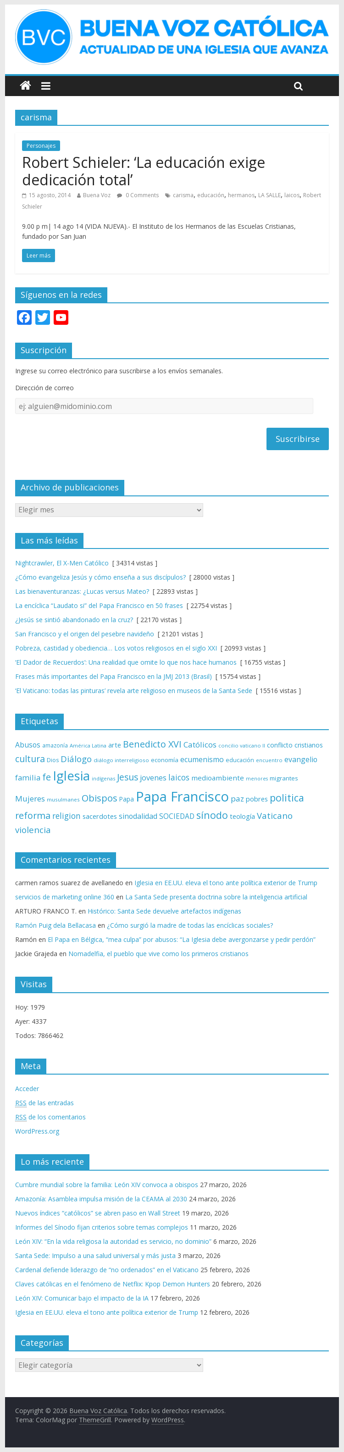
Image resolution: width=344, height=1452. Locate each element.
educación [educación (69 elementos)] (240, 760)
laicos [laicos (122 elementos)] (178, 777)
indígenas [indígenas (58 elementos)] (103, 778)
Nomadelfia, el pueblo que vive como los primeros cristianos (158, 953)
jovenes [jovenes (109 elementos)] (153, 778)
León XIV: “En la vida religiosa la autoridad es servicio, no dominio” (113, 1241)
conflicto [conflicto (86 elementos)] (280, 745)
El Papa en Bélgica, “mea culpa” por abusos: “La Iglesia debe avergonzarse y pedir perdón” (182, 939)
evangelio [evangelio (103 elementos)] (300, 759)
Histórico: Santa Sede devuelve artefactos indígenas (164, 911)
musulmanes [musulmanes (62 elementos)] (63, 799)
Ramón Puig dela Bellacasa (55, 925)
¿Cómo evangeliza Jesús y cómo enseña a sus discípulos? (100, 577)
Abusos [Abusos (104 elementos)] (27, 745)
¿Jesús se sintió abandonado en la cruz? (74, 619)
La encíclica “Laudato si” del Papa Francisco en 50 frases (99, 605)
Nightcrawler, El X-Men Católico (62, 563)
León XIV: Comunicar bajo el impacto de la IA (82, 1298)
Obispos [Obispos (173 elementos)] (99, 797)
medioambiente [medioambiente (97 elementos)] (217, 777)
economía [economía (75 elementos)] (164, 760)
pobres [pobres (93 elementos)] (257, 798)
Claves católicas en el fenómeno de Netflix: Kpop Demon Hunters (112, 1284)
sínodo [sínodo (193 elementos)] (212, 815)
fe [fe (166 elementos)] (46, 777)
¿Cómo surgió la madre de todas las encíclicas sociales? (190, 925)
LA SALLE (269, 195)
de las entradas (44, 1103)
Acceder (27, 1088)
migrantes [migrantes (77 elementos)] (284, 778)
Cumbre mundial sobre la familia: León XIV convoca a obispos (106, 1184)
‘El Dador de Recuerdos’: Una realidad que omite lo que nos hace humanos (126, 662)
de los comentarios (50, 1117)
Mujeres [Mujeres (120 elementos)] (30, 798)
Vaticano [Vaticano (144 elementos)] (275, 815)
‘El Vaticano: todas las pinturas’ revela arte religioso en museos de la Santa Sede (133, 690)
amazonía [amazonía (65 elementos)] (55, 745)
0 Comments (138, 195)
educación (210, 195)
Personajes (41, 146)
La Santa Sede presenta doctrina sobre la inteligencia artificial (216, 897)
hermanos (241, 195)
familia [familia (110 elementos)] (27, 777)
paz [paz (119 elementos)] (237, 798)
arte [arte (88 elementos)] (114, 745)
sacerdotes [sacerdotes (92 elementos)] (100, 816)
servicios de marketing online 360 (64, 897)
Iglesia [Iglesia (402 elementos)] (71, 775)
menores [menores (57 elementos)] (257, 778)
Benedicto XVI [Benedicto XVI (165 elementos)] (152, 744)
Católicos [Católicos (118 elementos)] (199, 744)
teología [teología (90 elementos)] (242, 816)
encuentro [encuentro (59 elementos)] (269, 760)
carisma (183, 195)
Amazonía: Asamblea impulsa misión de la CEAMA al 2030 (101, 1198)
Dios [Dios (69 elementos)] (53, 760)
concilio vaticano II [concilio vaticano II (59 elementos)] (241, 745)
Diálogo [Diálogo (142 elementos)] (76, 758)
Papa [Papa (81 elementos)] (126, 799)
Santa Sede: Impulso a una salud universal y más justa (95, 1255)
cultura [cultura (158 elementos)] (30, 759)
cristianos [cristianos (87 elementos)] (308, 745)
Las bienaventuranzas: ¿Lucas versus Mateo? (82, 591)
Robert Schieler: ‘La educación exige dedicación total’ (143, 170)
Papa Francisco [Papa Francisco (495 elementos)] (182, 796)
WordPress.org (37, 1131)
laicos (292, 195)
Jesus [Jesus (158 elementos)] (127, 777)
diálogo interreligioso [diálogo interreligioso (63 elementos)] (121, 760)
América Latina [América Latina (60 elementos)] (88, 745)
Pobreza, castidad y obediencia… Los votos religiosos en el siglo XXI (116, 648)
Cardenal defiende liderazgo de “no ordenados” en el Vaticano (107, 1269)
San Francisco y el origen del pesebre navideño (84, 633)
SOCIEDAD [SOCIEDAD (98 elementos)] (176, 816)
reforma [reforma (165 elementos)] (32, 815)
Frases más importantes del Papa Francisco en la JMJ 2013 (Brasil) (113, 676)
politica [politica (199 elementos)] (287, 797)
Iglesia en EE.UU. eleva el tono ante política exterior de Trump (225, 882)
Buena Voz (97, 195)
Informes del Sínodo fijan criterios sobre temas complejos (101, 1227)
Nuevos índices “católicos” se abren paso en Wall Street (97, 1213)
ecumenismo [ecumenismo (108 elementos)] (202, 759)
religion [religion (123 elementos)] (66, 816)
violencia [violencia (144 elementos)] (33, 829)
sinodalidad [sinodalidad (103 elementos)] (138, 816)
